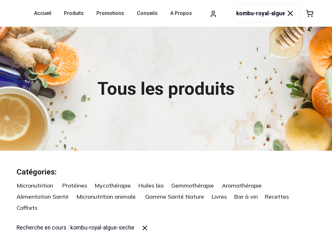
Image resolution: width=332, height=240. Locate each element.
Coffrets (27, 207)
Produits (74, 13)
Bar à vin (246, 196)
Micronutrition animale (106, 196)
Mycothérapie (113, 185)
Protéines (74, 185)
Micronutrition (35, 185)
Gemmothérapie (192, 185)
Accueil (42, 13)
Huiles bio (151, 185)
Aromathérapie (242, 185)
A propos (181, 13)
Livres (219, 196)
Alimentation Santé (42, 196)
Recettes (277, 196)
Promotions (110, 13)
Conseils (147, 13)
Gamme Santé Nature (174, 196)
